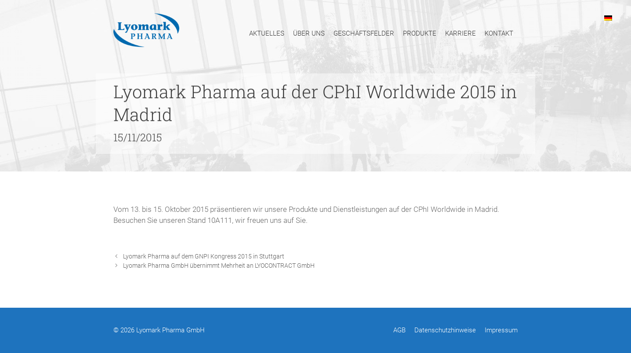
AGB (399, 330)
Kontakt (499, 33)
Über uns (309, 33)
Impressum (501, 330)
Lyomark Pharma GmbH (170, 330)
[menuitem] (608, 17)
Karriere (460, 33)
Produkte (419, 33)
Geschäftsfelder (364, 33)
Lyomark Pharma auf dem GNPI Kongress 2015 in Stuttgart (203, 256)
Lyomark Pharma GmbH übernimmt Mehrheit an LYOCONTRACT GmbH (219, 265)
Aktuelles (266, 33)
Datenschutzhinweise (445, 330)
